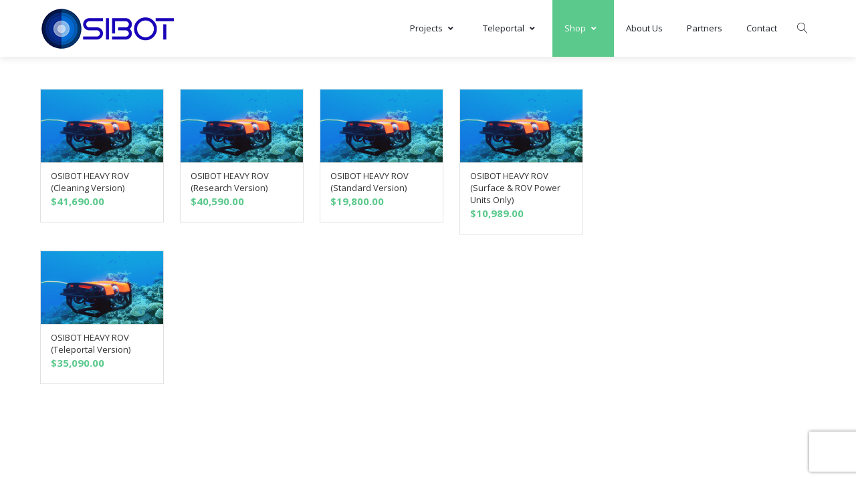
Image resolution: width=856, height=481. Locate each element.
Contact (761, 28)
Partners (704, 28)
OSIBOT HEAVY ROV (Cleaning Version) (90, 182)
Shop (583, 28)
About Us (644, 28)
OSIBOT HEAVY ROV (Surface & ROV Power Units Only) (515, 188)
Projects (434, 28)
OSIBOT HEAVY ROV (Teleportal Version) (90, 343)
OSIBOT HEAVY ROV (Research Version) (230, 182)
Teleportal (511, 28)
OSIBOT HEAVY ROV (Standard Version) (369, 182)
